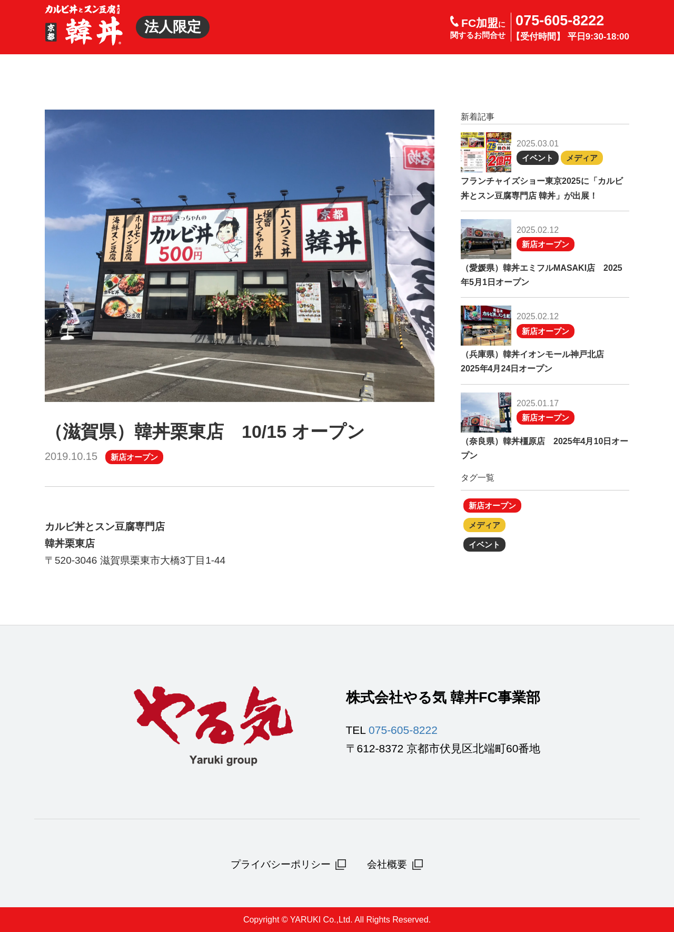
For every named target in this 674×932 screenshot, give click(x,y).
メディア (582, 157)
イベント (537, 157)
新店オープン (134, 457)
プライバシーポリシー (288, 864)
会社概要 (395, 864)
